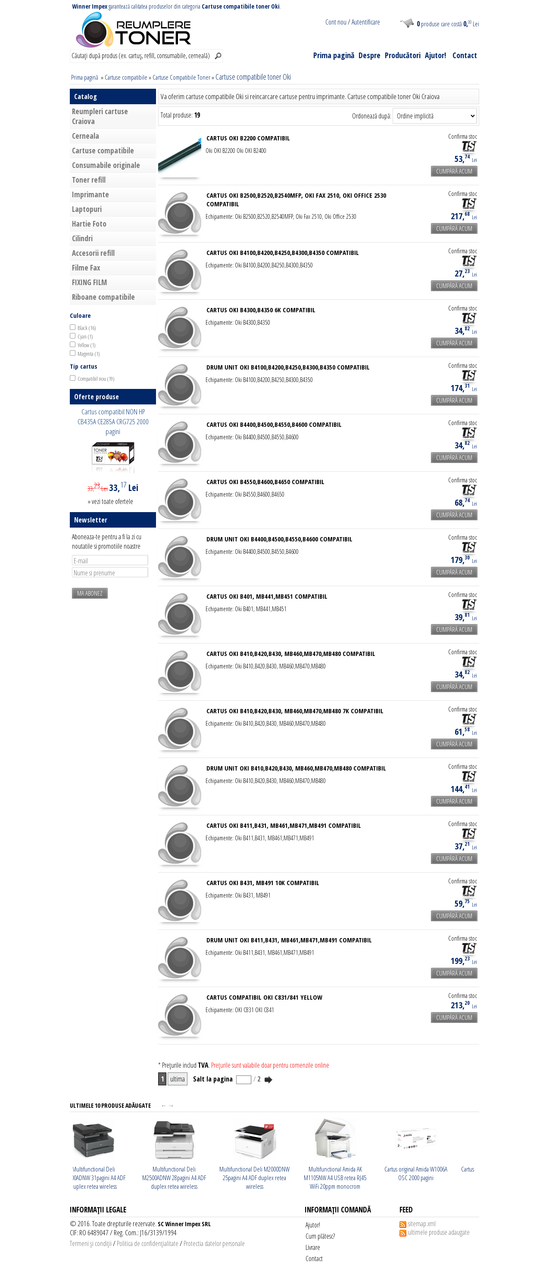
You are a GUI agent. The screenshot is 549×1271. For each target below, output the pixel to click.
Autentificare (366, 22)
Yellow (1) (87, 345)
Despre (370, 55)
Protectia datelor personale (214, 1243)
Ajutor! (435, 55)
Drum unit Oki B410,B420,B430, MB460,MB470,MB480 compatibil (296, 768)
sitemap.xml (422, 1223)
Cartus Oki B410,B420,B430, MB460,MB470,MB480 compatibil (290, 653)
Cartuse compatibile (126, 77)
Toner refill (89, 180)
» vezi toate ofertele (110, 501)
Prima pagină (333, 55)
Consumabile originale (106, 165)
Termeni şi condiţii (91, 1243)
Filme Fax (86, 268)
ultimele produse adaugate (439, 1232)
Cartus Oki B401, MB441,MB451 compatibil (267, 596)
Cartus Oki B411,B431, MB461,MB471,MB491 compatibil (283, 825)
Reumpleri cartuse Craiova (100, 116)
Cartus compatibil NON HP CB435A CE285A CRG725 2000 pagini (113, 421)
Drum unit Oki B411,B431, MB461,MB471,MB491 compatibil (289, 939)
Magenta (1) (89, 353)
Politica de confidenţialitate (147, 1243)
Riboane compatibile (103, 297)
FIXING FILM (89, 282)
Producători (403, 55)
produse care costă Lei (448, 23)
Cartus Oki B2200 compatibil (248, 138)
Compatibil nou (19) (96, 378)
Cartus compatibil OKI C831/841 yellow (264, 997)
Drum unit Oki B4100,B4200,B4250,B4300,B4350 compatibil (288, 367)
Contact (464, 55)
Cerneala (85, 136)
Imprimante (90, 194)
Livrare (313, 1247)
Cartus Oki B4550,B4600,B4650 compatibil (265, 481)
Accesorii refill (93, 253)
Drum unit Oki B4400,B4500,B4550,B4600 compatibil (279, 539)
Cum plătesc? (320, 1236)
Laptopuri (87, 209)
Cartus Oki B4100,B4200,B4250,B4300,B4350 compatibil (282, 252)
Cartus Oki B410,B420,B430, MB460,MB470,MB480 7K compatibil (295, 710)
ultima (177, 1079)
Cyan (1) (85, 336)
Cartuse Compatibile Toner (181, 77)
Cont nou (335, 22)
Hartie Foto (89, 224)
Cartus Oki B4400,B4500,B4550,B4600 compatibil (274, 424)
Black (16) (87, 328)
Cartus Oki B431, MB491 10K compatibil (262, 882)
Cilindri (82, 238)
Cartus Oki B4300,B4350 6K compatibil (260, 309)
